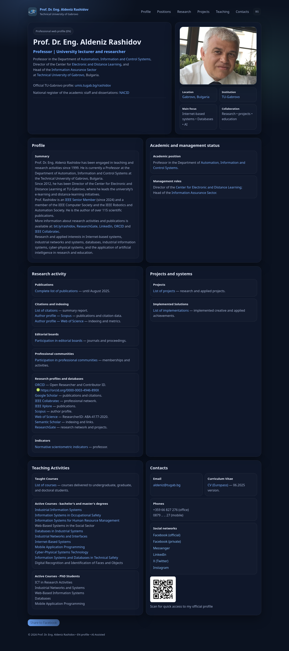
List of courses (46, 485)
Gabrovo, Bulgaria (195, 97)
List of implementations (171, 310)
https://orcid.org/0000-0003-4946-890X (68, 390)
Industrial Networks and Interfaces (61, 536)
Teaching (222, 11)
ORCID (119, 226)
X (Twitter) (160, 561)
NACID (124, 92)
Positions (164, 11)
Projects (203, 11)
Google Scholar (46, 395)
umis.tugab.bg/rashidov (93, 85)
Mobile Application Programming (60, 547)
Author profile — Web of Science (59, 321)
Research (184, 11)
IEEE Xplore (43, 406)
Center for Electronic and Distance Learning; (209, 187)
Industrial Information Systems (58, 510)
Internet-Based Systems (53, 541)
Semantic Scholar (48, 422)
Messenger (161, 548)
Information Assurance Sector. (194, 192)
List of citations (46, 310)
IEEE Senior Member (80, 200)
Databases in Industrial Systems (59, 531)
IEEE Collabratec (47, 231)
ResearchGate (87, 226)
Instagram (161, 567)
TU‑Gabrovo (231, 97)
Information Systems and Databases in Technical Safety (76, 557)
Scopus (40, 411)
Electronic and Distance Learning (96, 64)
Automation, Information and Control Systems (116, 59)
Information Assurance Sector (74, 70)
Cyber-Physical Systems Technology (61, 552)
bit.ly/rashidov (64, 226)
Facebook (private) (167, 541)
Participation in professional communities (66, 360)
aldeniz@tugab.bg (166, 485)
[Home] (58, 11)
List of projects (164, 291)
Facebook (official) (166, 535)
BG (257, 11)
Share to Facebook (43, 622)
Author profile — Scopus (53, 315)
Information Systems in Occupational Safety (68, 515)
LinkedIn (105, 226)
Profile (146, 11)
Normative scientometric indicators (61, 447)
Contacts (242, 11)
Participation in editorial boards (58, 340)
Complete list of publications (56, 291)
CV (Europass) (218, 485)
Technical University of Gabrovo (60, 75)
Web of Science (46, 417)
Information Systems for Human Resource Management (77, 520)
